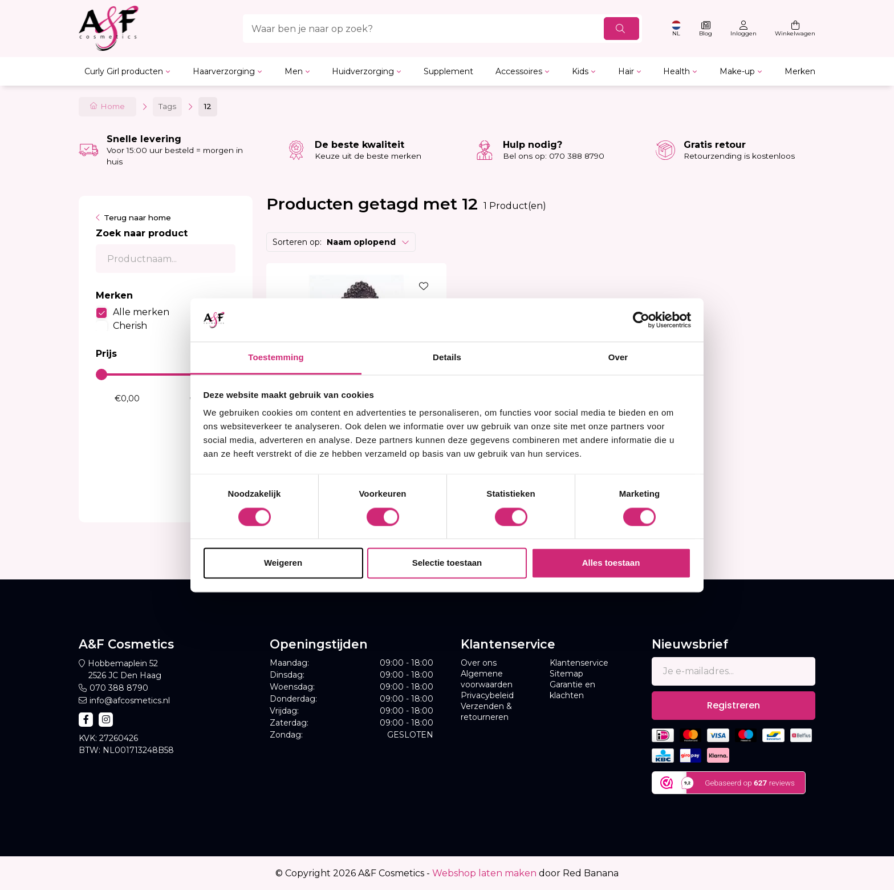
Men (294, 71)
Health (676, 71)
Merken (800, 71)
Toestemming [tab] (276, 358)
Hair (626, 71)
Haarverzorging (224, 71)
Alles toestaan (611, 563)
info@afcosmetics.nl (130, 700)
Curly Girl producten (123, 71)
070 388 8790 (119, 688)
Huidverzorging (363, 71)
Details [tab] (447, 358)
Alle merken (141, 312)
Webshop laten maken (484, 873)
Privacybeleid (487, 695)
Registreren (733, 705)
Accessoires (518, 71)
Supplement (448, 71)
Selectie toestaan (447, 563)
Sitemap (566, 673)
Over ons (479, 663)
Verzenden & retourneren (486, 711)
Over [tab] (618, 358)
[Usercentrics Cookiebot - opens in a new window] (641, 319)
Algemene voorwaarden (487, 679)
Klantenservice (579, 663)
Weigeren (283, 563)
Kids (580, 71)
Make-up (737, 71)
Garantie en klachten (572, 689)
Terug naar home (137, 217)
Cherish (130, 325)
